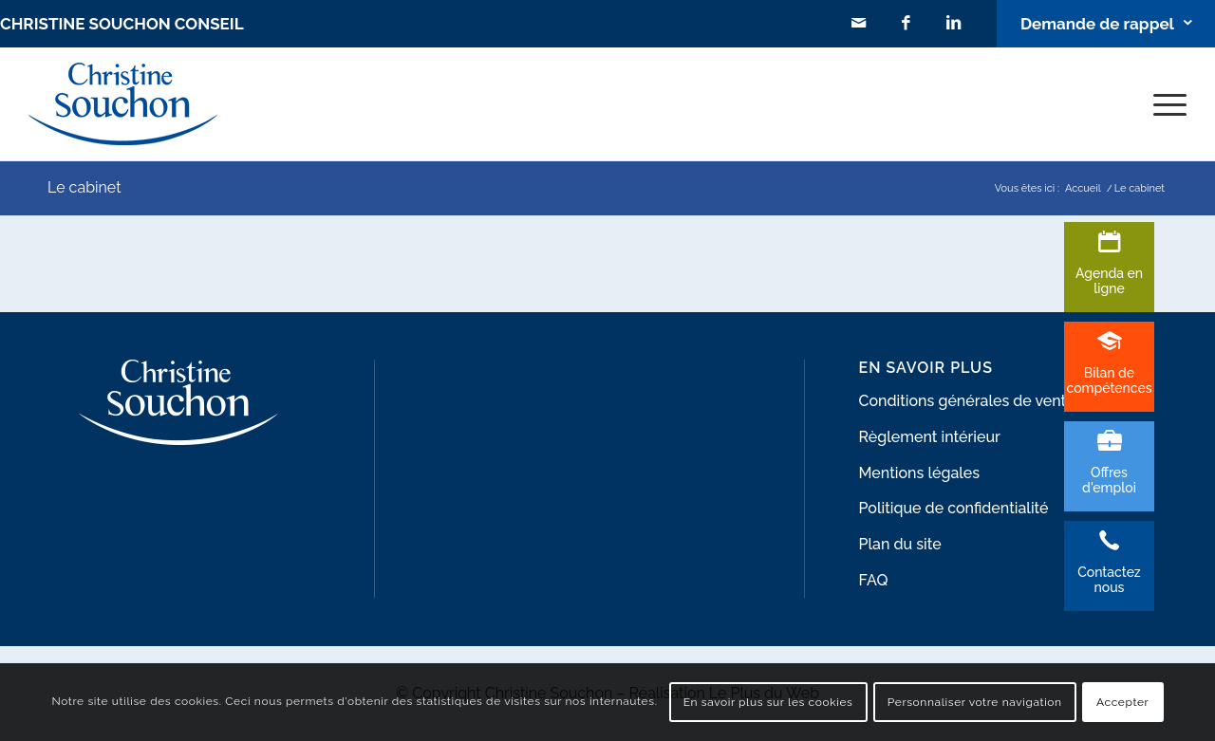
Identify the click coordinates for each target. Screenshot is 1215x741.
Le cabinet (84, 187)
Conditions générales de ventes (971, 401)
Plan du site (900, 544)
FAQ (873, 580)
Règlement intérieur (929, 437)
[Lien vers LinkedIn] (954, 23)
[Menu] (1164, 103)
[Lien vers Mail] (859, 23)
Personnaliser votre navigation (975, 702)
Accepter (1122, 702)
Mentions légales (920, 473)
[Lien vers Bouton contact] (1105, 23)
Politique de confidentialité (954, 508)
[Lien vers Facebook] (906, 23)
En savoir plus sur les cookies (768, 702)
